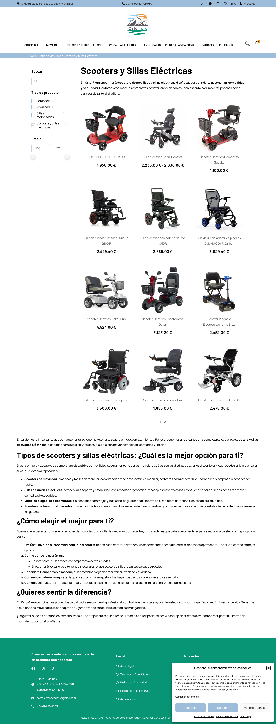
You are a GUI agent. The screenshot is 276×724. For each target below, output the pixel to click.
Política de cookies (204, 716)
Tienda (42, 56)
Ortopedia (33, 45)
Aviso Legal (245, 716)
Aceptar (190, 708)
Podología (226, 45)
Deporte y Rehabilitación (86, 45)
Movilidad (55, 45)
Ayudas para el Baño (124, 45)
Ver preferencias (255, 708)
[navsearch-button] (247, 44)
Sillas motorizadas (45, 115)
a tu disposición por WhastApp (158, 616)
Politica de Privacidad (227, 716)
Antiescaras (152, 45)
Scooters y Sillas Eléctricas (48, 125)
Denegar (223, 708)
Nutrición (208, 45)
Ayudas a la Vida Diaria (181, 45)
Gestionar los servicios (187, 696)
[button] (268, 668)
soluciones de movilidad (33, 608)
